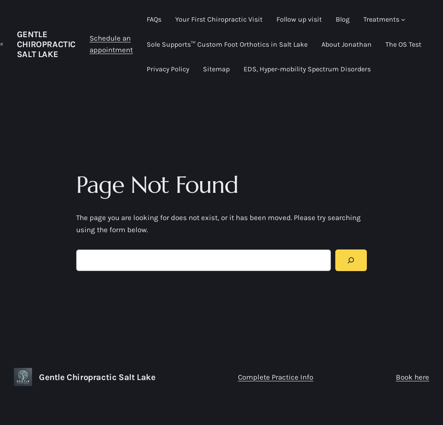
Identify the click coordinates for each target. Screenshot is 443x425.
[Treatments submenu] (403, 19)
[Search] (351, 260)
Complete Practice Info (275, 377)
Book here (412, 377)
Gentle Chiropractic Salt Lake (46, 44)
